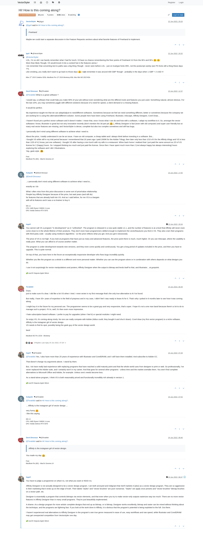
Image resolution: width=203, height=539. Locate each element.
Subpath (29, 173)
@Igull (40, 22)
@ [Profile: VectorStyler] (32, 57)
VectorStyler (24, 2)
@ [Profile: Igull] (29, 25)
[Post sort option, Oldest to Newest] (169, 15)
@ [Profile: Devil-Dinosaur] (33, 176)
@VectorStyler (37, 53)
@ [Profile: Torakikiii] (30, 95)
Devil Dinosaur (32, 91)
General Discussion (27, 15)
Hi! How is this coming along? (51, 25)
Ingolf (28, 224)
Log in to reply (178, 15)
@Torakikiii (44, 91)
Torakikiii (29, 287)
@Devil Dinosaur (41, 173)
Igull (28, 53)
